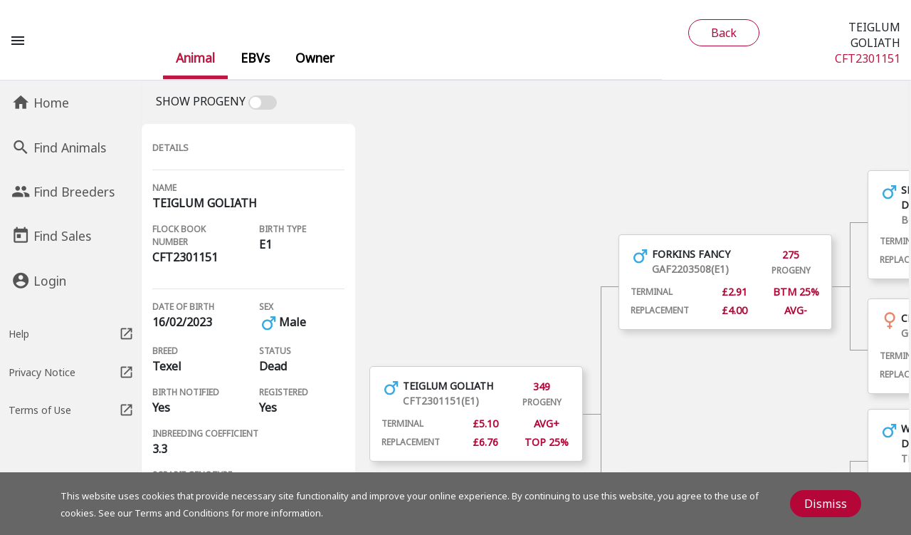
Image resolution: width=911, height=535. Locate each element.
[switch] (264, 102)
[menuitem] (195, 57)
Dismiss (825, 503)
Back (724, 33)
